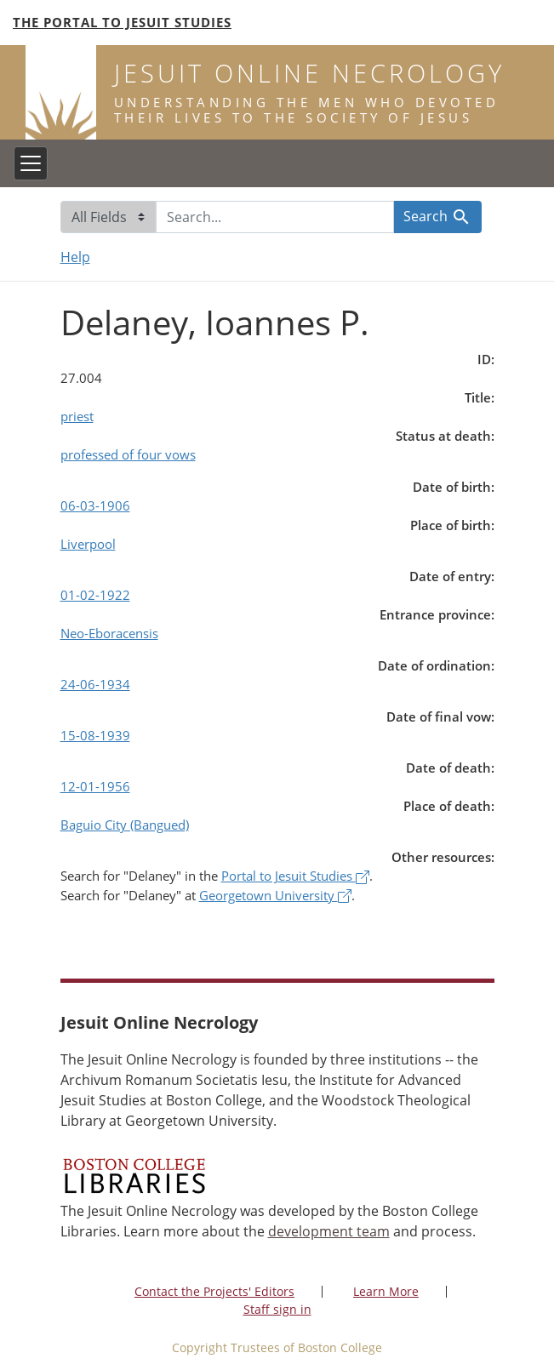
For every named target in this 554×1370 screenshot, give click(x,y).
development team (329, 1231)
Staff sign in (277, 1309)
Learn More (386, 1291)
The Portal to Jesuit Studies (122, 22)
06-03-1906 (95, 505)
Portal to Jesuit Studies (295, 875)
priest (77, 416)
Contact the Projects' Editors (214, 1291)
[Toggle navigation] (31, 163)
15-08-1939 (95, 735)
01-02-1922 (95, 594)
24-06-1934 (95, 684)
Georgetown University (275, 895)
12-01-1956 (95, 786)
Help (75, 257)
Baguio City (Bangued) (124, 824)
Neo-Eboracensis (109, 633)
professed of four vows (128, 454)
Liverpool (88, 543)
